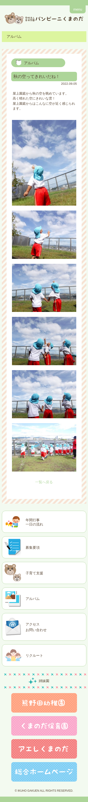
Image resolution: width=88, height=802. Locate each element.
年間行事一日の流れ (34, 522)
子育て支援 (34, 573)
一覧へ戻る (44, 482)
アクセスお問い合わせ (36, 627)
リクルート (34, 655)
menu (77, 9)
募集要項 (33, 547)
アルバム (33, 599)
